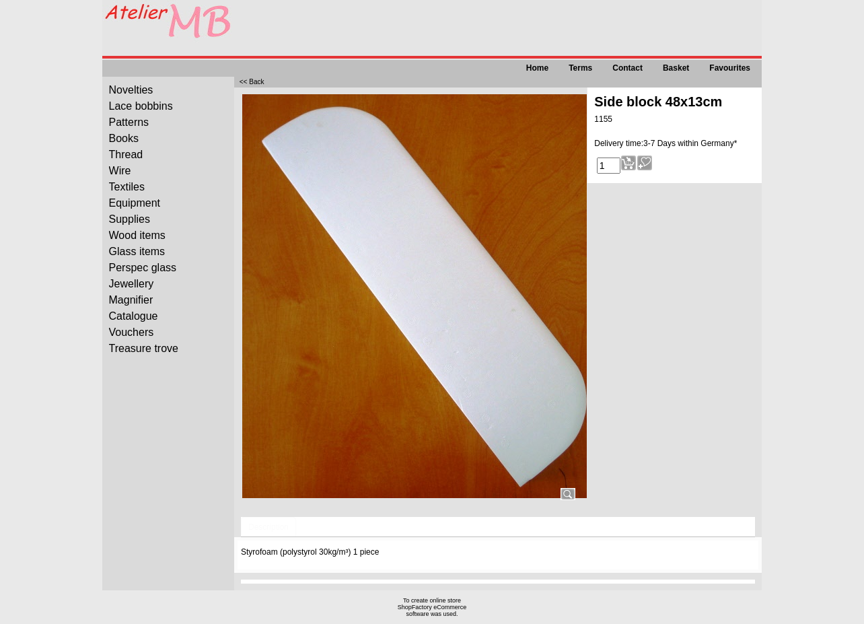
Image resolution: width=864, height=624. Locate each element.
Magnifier (131, 300)
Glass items (137, 251)
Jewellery (131, 283)
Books (124, 138)
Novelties (131, 90)
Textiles (127, 187)
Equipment (135, 203)
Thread (126, 154)
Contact (627, 68)
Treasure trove (143, 348)
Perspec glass (143, 267)
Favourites (729, 68)
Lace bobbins (141, 106)
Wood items (137, 235)
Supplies (129, 219)
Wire (120, 170)
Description (268, 527)
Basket (676, 68)
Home (537, 68)
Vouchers (131, 332)
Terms (580, 68)
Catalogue (133, 316)
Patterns (129, 122)
